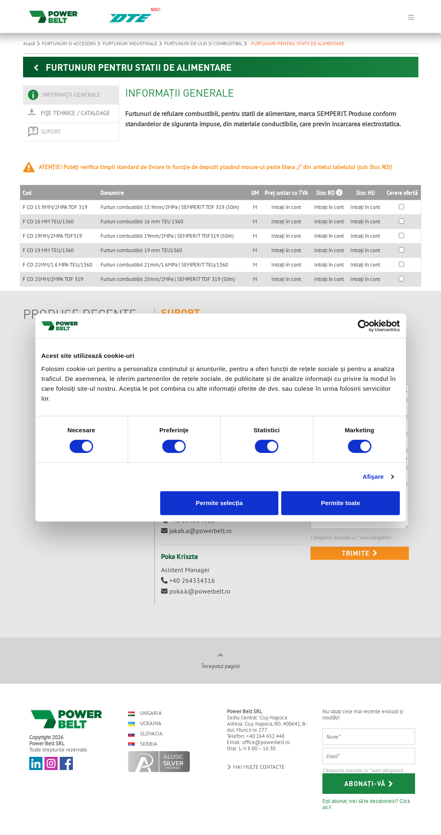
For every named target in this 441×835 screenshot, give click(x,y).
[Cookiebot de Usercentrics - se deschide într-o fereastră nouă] (364, 326)
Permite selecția (219, 502)
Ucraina (144, 723)
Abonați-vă (369, 783)
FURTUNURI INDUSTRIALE (133, 43)
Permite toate (340, 502)
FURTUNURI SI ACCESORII (72, 43)
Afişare (373, 476)
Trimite (360, 553)
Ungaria (145, 713)
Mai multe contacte (256, 767)
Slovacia (145, 734)
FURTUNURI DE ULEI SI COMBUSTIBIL (206, 43)
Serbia (142, 744)
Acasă (32, 43)
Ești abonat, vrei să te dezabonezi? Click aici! (366, 804)
